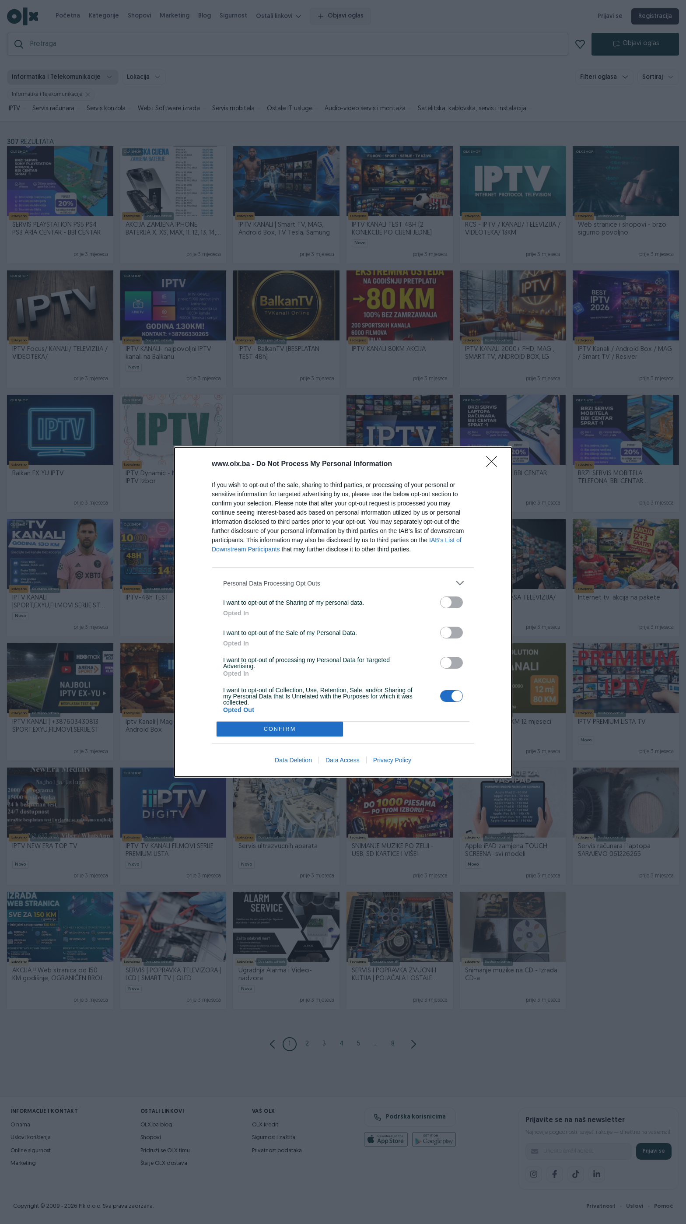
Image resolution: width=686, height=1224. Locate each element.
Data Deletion (293, 760)
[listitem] (343, 583)
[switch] (451, 602)
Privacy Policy (392, 760)
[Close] (494, 464)
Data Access (343, 760)
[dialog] (343, 612)
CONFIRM (279, 729)
